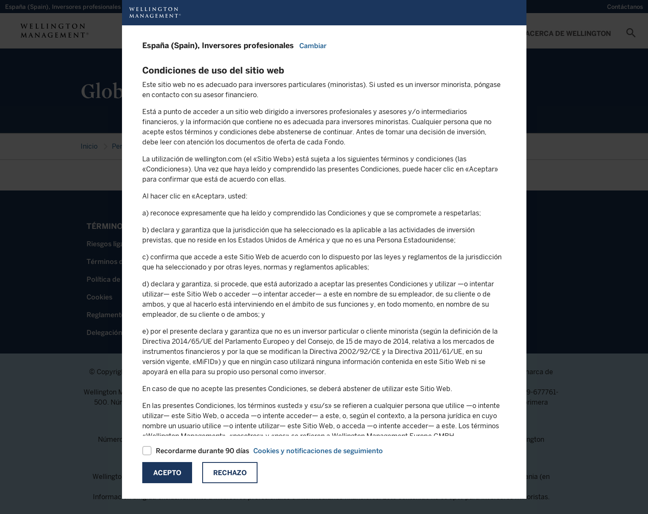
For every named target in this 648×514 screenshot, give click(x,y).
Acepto (167, 473)
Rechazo (230, 473)
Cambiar (313, 46)
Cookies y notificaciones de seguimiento (318, 451)
